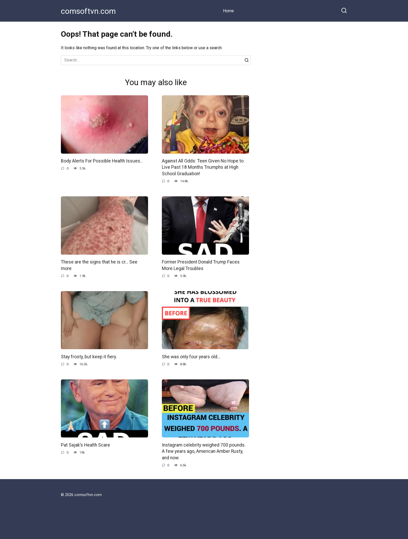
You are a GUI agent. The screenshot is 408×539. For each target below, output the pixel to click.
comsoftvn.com (88, 11)
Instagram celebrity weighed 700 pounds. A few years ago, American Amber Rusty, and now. (204, 451)
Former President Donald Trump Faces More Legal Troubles (201, 265)
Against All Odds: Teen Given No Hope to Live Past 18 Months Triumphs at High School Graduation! (203, 167)
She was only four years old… (191, 356)
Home (228, 10)
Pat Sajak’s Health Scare (85, 444)
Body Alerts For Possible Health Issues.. (101, 161)
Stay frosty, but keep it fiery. (89, 356)
